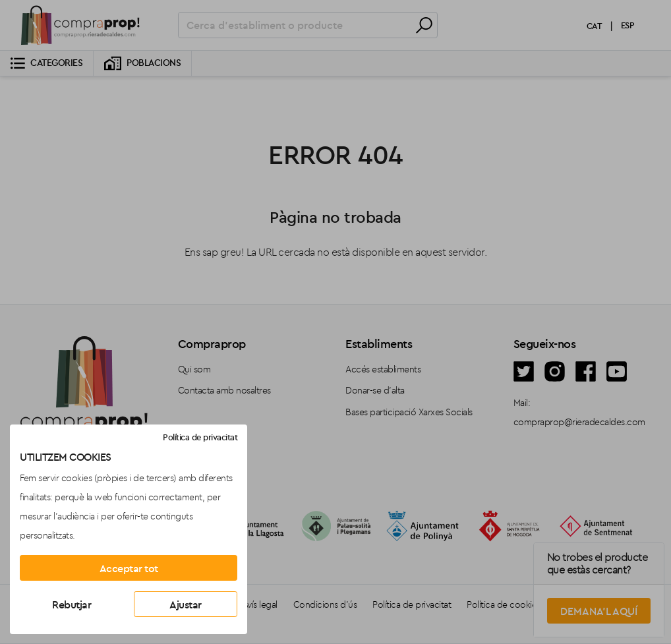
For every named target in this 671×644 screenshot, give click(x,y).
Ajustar (185, 604)
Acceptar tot (129, 568)
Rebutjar (71, 604)
